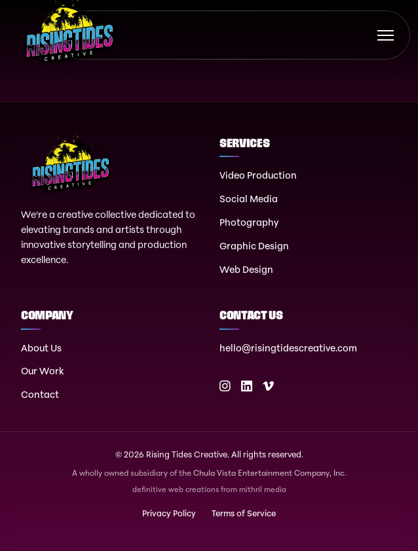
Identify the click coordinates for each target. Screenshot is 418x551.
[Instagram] (225, 386)
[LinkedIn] (246, 386)
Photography (248, 222)
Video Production (258, 175)
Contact (40, 394)
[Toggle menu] (385, 35)
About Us (41, 347)
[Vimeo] (268, 386)
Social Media (248, 198)
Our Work (42, 370)
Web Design (246, 269)
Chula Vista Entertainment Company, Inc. (270, 473)
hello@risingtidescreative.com (288, 347)
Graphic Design (254, 245)
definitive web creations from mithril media (209, 489)
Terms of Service (244, 513)
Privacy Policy (169, 513)
